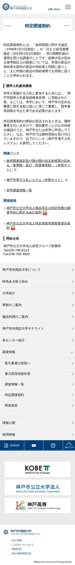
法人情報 (17, 540)
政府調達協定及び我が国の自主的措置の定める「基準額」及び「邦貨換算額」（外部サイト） (38, 165)
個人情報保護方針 (21, 553)
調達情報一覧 (14, 384)
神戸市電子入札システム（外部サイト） (35, 180)
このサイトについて (23, 544)
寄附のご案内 (12, 305)
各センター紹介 (13, 340)
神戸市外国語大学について (21, 269)
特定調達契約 (14, 395)
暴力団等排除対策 (17, 373)
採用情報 (8, 434)
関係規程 (11, 405)
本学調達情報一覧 (19, 190)
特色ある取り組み (15, 281)
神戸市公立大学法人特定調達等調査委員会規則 (38, 225)
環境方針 (17, 548)
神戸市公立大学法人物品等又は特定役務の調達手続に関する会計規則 (38, 210)
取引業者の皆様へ (17, 363)
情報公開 (8, 422)
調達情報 (8, 352)
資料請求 (15, 445)
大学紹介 (8, 293)
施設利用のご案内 (15, 316)
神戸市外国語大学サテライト (23, 328)
